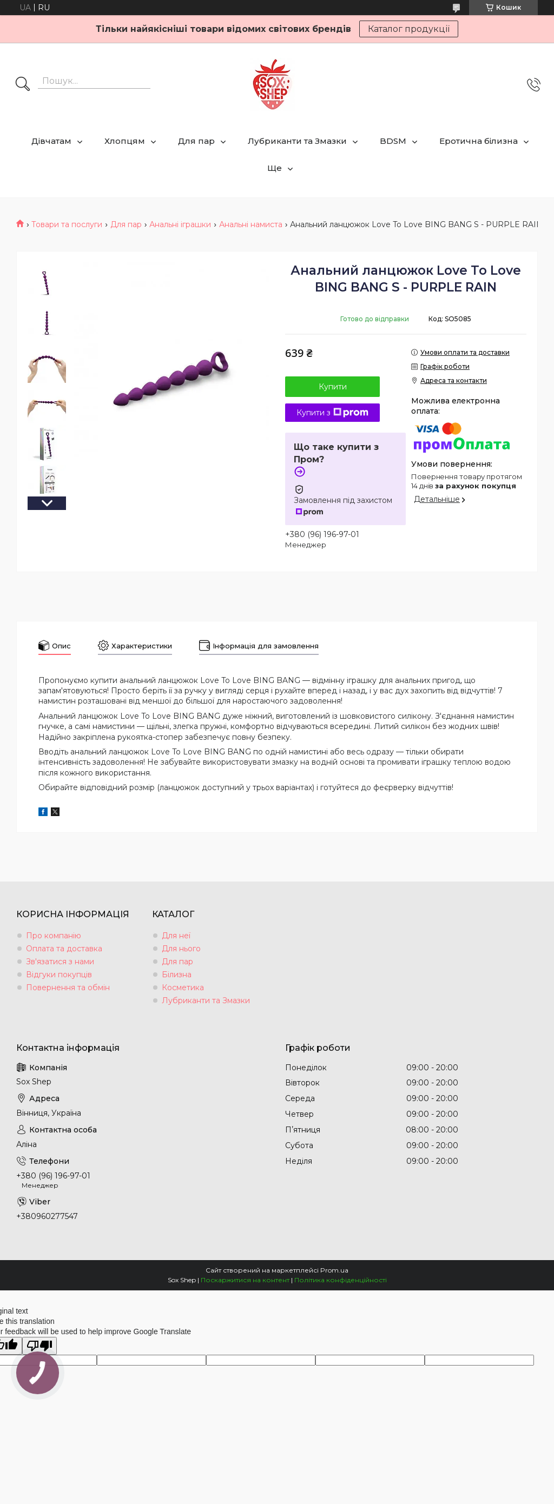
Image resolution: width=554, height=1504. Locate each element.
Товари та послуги (66, 224)
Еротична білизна (478, 141)
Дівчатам (51, 141)
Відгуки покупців (59, 974)
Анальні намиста (250, 224)
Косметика (183, 987)
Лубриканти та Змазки (297, 141)
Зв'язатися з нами (60, 961)
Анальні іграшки (180, 224)
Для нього (181, 948)
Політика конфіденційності (340, 1280)
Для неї (176, 935)
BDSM (393, 141)
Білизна (177, 974)
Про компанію (53, 935)
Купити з (332, 413)
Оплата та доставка (64, 948)
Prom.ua (334, 1270)
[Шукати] (23, 85)
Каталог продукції (409, 29)
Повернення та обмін (68, 987)
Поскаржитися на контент (245, 1280)
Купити (333, 387)
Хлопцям (124, 141)
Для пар (196, 141)
